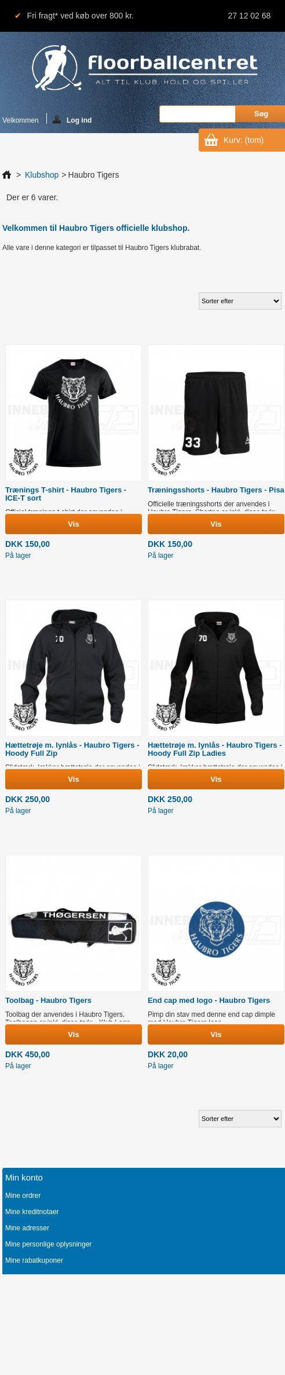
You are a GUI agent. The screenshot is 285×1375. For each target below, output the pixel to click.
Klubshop (42, 174)
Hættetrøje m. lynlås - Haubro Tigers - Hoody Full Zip (72, 749)
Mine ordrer (23, 1196)
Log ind (72, 119)
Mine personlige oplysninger (48, 1244)
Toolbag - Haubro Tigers (48, 1000)
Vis (73, 524)
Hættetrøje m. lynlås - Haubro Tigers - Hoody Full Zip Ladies (215, 749)
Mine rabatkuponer (34, 1260)
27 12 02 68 (249, 15)
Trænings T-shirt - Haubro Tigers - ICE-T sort (65, 494)
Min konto (24, 1177)
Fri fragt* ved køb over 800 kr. (80, 15)
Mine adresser (27, 1228)
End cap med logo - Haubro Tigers (209, 1000)
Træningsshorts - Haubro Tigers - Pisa (216, 490)
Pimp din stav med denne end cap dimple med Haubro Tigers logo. (211, 1018)
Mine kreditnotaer (32, 1212)
